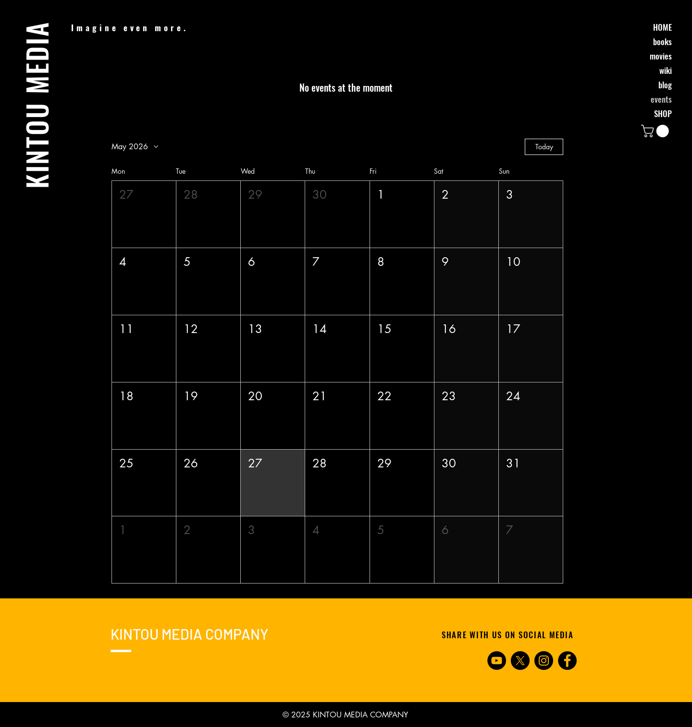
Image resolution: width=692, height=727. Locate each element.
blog (665, 85)
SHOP (663, 113)
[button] (656, 131)
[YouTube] (496, 660)
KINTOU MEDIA (36, 105)
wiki (665, 70)
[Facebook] (567, 660)
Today (544, 146)
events (661, 99)
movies (661, 56)
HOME (662, 27)
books (662, 42)
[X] (520, 660)
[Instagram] (543, 660)
